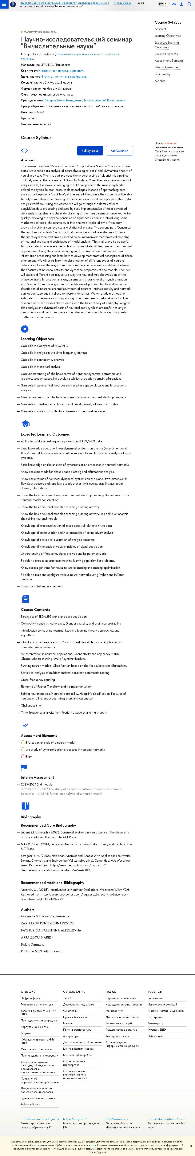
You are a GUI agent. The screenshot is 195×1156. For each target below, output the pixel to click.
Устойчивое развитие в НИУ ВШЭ (38, 1012)
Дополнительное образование (82, 1042)
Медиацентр (156, 1023)
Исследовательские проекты (124, 1004)
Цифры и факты (30, 998)
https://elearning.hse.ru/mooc (166, 1119)
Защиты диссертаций (119, 1023)
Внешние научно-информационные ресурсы (122, 1044)
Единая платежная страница (38, 1098)
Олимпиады (70, 1011)
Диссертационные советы (122, 1017)
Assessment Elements (169, 60)
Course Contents (166, 54)
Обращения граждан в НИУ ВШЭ (37, 1041)
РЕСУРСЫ (155, 991)
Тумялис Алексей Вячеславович (104, 100)
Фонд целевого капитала (36, 1049)
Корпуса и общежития (35, 1027)
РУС (161, 4)
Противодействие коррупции (39, 1055)
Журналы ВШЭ (157, 1029)
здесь (36, 1145)
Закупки (26, 1033)
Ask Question (119, 150)
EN (166, 4)
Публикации (155, 1036)
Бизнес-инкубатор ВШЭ (77, 1055)
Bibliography (162, 74)
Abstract (160, 29)
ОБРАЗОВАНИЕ (74, 991)
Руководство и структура (37, 1004)
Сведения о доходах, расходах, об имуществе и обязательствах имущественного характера (38, 1067)
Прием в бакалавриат (76, 1017)
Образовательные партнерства (74, 1062)
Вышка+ (68, 1023)
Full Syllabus (90, 151)
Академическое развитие (121, 1029)
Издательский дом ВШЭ (162, 1004)
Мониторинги (114, 1011)
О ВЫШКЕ (28, 991)
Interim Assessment (168, 67)
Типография (155, 1017)
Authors (160, 81)
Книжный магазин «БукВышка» (166, 1011)
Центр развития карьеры (78, 1048)
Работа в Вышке (30, 1104)
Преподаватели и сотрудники (39, 1020)
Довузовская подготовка (78, 1004)
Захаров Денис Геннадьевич (63, 100)
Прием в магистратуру (77, 1029)
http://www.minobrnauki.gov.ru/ (40, 1119)
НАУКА (111, 991)
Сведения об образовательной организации (40, 1080)
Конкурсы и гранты (117, 1036)
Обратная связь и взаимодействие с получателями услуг (75, 1074)
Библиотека (155, 998)
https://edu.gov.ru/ (75, 1119)
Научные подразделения (121, 998)
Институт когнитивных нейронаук (61, 71)
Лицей (67, 998)
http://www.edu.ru (117, 1119)
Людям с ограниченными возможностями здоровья (37, 1090)
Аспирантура (71, 1036)
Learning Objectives (168, 35)
